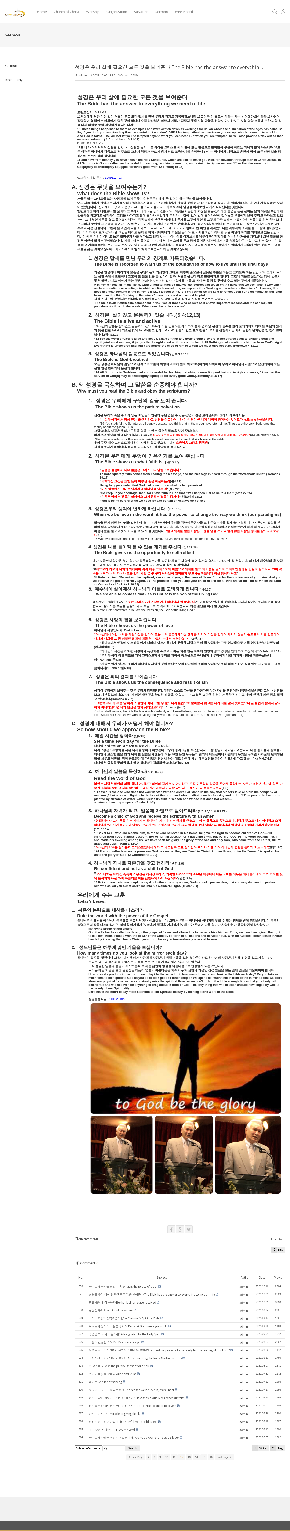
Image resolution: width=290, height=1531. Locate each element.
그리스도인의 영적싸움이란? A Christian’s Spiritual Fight (124, 1318)
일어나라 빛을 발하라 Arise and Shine (113, 1374)
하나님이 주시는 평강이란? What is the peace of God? (123, 1287)
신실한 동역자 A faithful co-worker (111, 1310)
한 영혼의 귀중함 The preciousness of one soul (119, 1366)
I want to (276, 1239)
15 (203, 1457)
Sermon (161, 11)
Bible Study (14, 79)
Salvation (141, 11)
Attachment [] (86, 1239)
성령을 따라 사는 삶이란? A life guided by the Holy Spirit (125, 1334)
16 (211, 1457)
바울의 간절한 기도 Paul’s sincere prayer (115, 1342)
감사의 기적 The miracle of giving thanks (115, 1414)
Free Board (184, 11)
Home (42, 11)
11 (174, 1457)
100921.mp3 (113, 177)
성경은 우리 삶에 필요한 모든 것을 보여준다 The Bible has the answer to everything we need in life (152, 1295)
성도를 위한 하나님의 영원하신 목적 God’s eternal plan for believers (132, 1406)
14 (196, 1457)
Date (262, 1277)
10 (166, 1457)
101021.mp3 (117, 999)
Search (132, 1448)
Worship (92, 11)
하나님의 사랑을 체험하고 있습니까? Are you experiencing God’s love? (134, 1438)
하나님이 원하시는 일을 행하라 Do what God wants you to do (128, 1326)
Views (278, 1277)
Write (259, 1448)
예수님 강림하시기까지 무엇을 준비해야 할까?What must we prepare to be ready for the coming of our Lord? (159, 1350)
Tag (276, 1448)
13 (189, 1457)
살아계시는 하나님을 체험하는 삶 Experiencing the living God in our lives (135, 1358)
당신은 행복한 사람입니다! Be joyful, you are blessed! (123, 1422)
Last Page (224, 1457)
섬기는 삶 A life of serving (105, 1382)
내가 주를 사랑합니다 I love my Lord (112, 1430)
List (277, 1250)
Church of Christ (66, 11)
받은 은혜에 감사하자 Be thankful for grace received (122, 1302)
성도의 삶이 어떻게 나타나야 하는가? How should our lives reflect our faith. (137, 1398)
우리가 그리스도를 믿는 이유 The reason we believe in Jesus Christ (131, 1390)
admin (82, 75)
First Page (135, 1457)
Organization (116, 11)
